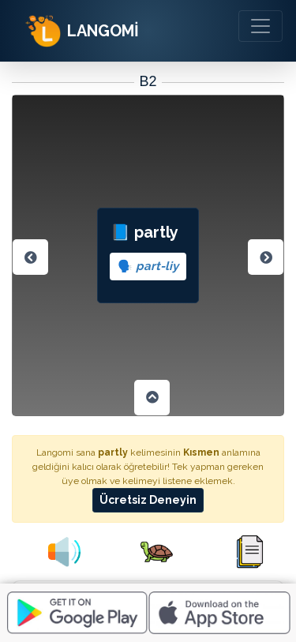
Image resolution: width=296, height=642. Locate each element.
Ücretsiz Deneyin (148, 500)
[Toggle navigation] (260, 26)
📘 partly (148, 251)
